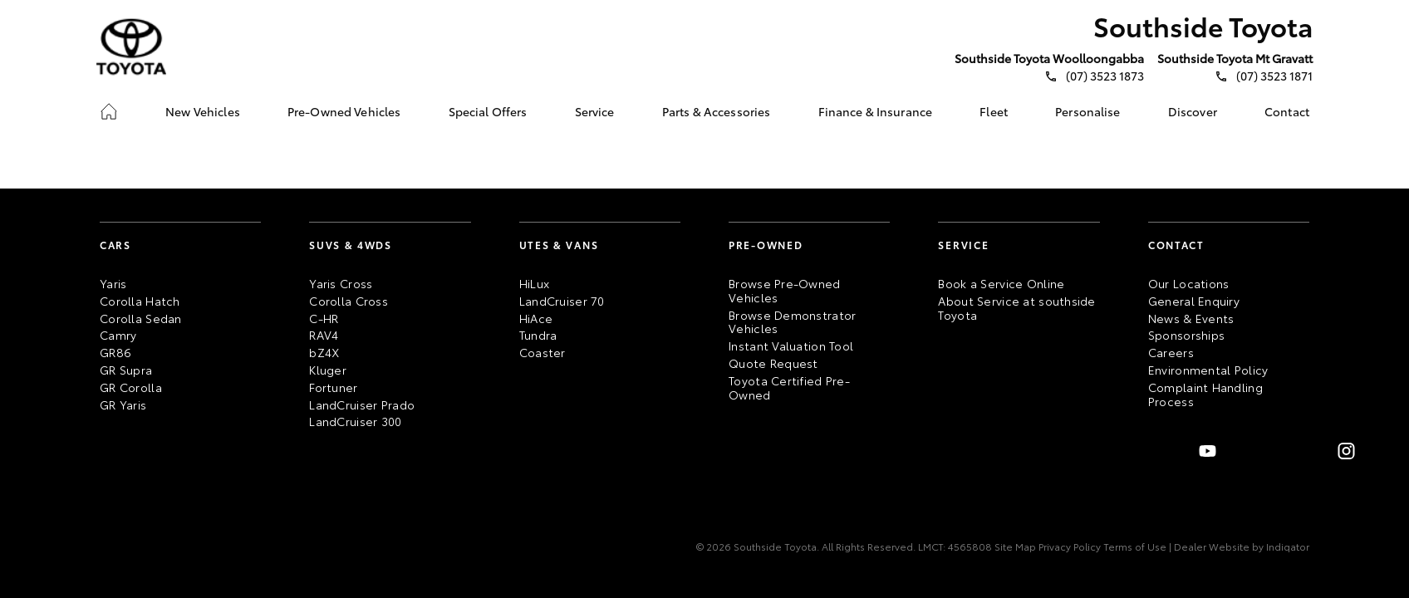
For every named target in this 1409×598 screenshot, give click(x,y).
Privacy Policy (1068, 546)
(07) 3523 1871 (1274, 76)
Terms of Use (1133, 546)
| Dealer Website (1207, 546)
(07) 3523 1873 (1105, 76)
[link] (108, 111)
